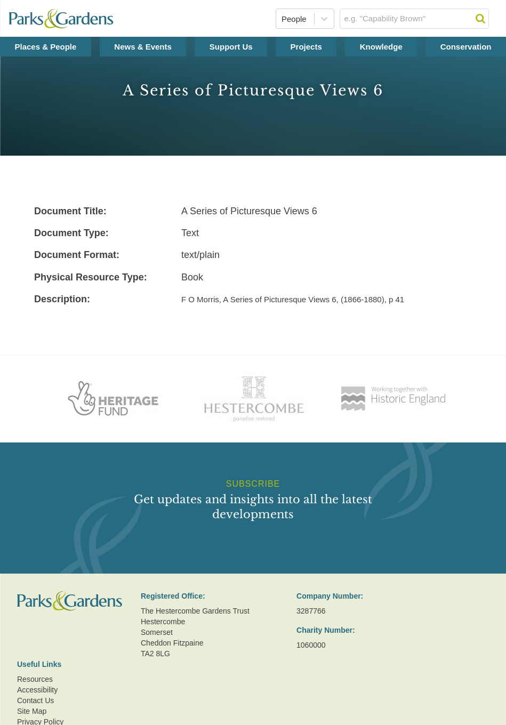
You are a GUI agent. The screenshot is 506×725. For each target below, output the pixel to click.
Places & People (45, 46)
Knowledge (381, 46)
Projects (306, 46)
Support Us (231, 46)
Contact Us (35, 700)
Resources (35, 679)
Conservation (466, 46)
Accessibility (37, 690)
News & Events (143, 46)
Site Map (31, 711)
